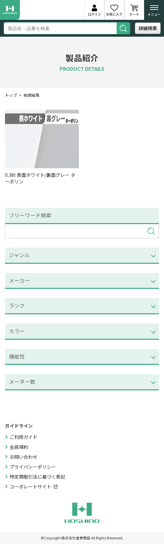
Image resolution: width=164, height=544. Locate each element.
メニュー (154, 12)
